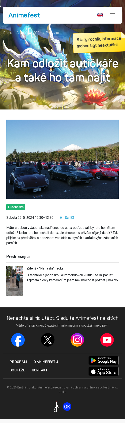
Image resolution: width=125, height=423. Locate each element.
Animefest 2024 (29, 33)
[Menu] (112, 15)
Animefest (24, 15)
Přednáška (16, 207)
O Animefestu (46, 362)
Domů (7, 33)
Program (52, 33)
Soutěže (17, 370)
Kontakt (40, 370)
